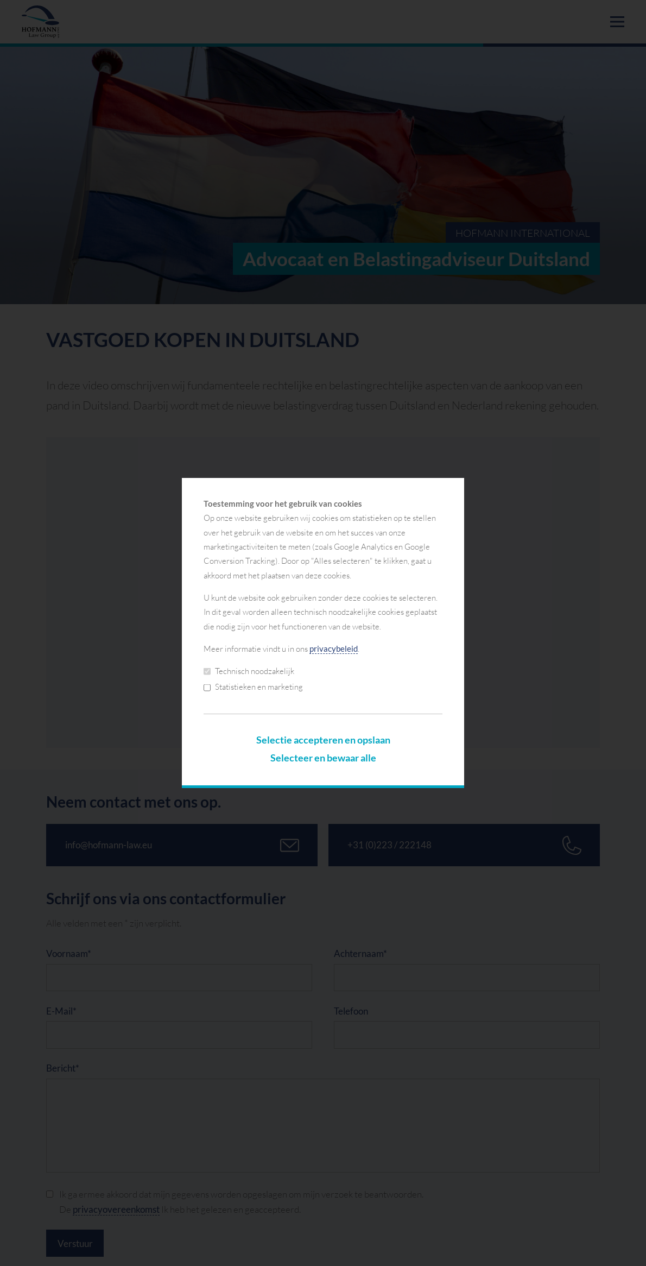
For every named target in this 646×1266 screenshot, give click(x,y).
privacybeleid (333, 648)
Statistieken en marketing (253, 686)
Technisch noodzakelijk (249, 671)
